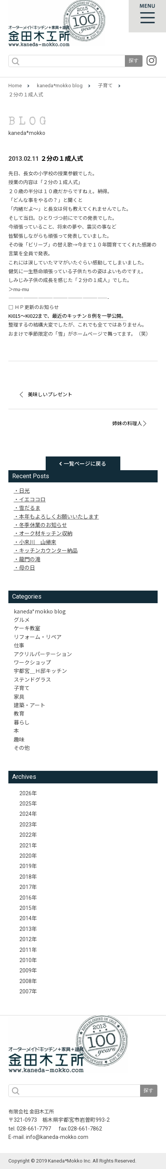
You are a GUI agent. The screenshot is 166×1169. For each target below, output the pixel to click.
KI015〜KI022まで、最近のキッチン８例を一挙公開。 (67, 315)
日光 (24, 490)
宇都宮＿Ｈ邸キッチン (40, 670)
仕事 (19, 645)
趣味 (19, 739)
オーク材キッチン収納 (45, 533)
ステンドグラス (32, 679)
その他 (22, 747)
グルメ (22, 619)
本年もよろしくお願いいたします (59, 516)
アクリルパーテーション (43, 654)
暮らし (22, 722)
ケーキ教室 (27, 628)
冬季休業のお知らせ (43, 524)
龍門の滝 (29, 559)
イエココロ (32, 499)
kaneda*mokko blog (60, 85)
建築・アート (29, 705)
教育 (19, 713)
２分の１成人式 (61, 158)
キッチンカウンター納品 (48, 550)
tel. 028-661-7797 (29, 1129)
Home (15, 85)
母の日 (27, 567)
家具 (19, 696)
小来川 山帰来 (37, 542)
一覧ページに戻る (85, 463)
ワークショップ (32, 662)
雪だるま (29, 507)
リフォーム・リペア (38, 637)
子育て (105, 85)
